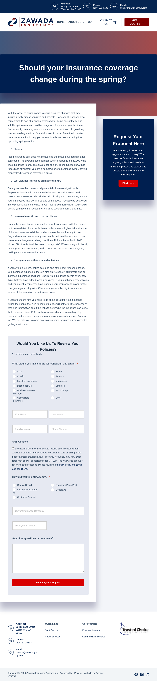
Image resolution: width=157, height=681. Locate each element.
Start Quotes (51, 630)
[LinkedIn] (147, 674)
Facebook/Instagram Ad (25, 491)
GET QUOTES (137, 22)
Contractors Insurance (21, 399)
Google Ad (61, 489)
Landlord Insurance (27, 381)
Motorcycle (61, 381)
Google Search (25, 485)
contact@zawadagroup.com (133, 8)
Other (58, 397)
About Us (76, 22)
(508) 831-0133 (100, 8)
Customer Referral (26, 497)
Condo (20, 376)
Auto (19, 371)
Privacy (78, 672)
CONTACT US (108, 22)
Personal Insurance (92, 630)
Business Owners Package (24, 392)
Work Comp (62, 390)
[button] (128, 183)
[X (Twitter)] (142, 674)
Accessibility (66, 672)
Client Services (52, 636)
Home (61, 22)
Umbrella (60, 385)
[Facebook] (136, 674)
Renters (60, 376)
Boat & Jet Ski (24, 385)
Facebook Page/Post (66, 485)
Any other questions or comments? (33, 538)
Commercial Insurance (93, 636)
